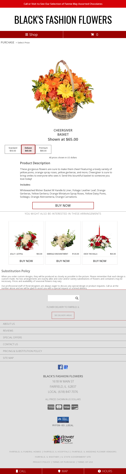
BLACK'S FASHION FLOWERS (63, 19)
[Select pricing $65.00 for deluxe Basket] (28, 149)
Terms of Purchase (64, 462)
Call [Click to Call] (21, 471)
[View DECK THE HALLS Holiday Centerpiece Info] (99, 237)
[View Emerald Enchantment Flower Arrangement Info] (63, 237)
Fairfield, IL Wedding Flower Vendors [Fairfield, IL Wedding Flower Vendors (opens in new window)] (94, 451)
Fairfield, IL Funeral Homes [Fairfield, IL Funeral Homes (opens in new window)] (25, 451)
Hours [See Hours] (105, 471)
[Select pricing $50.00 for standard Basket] (13, 149)
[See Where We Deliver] (63, 315)
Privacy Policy (41, 462)
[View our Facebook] (60, 368)
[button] (63, 420)
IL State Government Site (76, 456)
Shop (31, 34)
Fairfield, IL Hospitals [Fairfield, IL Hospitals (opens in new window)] (57, 451)
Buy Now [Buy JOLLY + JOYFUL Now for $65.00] (26, 261)
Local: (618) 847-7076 (63, 392)
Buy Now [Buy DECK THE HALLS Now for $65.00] (99, 261)
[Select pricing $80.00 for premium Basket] (43, 149)
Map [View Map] (63, 471)
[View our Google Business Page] (65, 368)
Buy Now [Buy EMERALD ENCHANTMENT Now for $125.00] (63, 261)
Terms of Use (85, 462)
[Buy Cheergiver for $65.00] (63, 205)
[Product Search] (64, 298)
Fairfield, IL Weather (47, 456)
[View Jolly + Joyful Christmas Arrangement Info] (26, 237)
